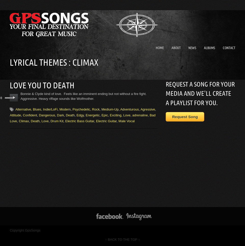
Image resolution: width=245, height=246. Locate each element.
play (14, 98)
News (192, 48)
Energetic (93, 115)
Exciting (116, 115)
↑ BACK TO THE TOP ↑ (122, 239)
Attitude (15, 115)
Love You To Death (42, 85)
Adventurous (129, 109)
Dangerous (47, 115)
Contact (229, 48)
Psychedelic (81, 109)
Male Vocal (127, 121)
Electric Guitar (106, 121)
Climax (24, 121)
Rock (96, 109)
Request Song (185, 117)
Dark (60, 115)
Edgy (80, 115)
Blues (37, 109)
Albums (209, 48)
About (176, 48)
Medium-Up (110, 109)
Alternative (23, 109)
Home (160, 48)
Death (70, 115)
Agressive (147, 109)
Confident (30, 115)
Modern (65, 109)
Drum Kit (56, 121)
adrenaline (140, 115)
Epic (104, 115)
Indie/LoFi (50, 109)
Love (126, 115)
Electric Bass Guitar (79, 121)
